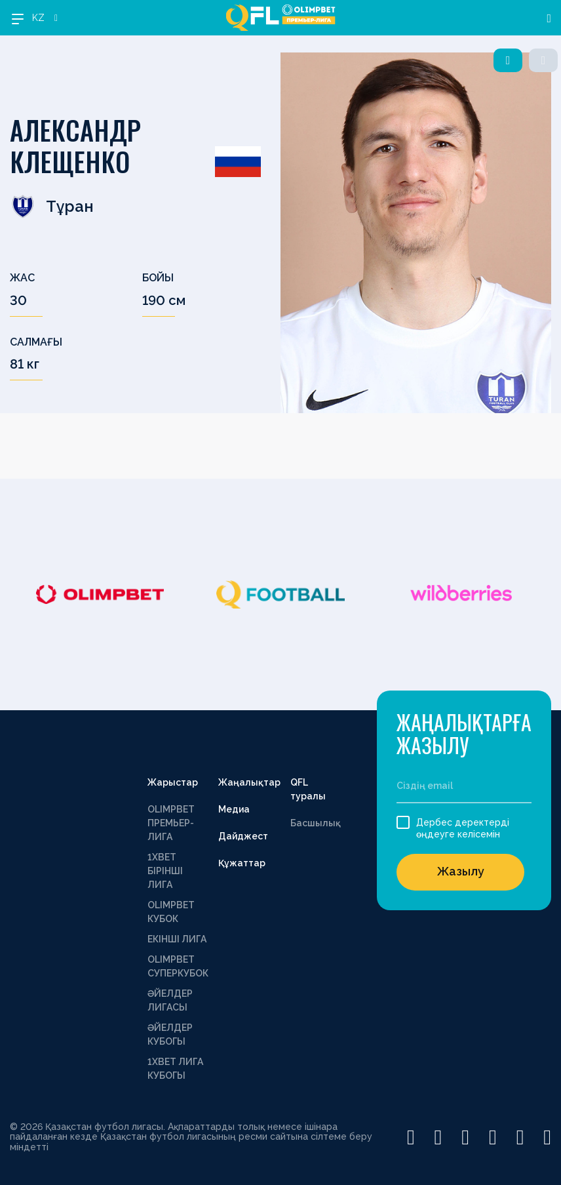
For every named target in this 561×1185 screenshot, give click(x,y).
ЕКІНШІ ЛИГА (176, 939)
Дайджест (243, 836)
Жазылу (460, 871)
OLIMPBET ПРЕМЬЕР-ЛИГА (171, 823)
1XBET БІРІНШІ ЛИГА (165, 871)
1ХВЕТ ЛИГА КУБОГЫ (175, 1068)
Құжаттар (241, 863)
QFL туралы (308, 789)
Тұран (52, 206)
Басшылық (315, 823)
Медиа (234, 809)
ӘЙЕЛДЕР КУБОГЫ (170, 1034)
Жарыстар (172, 782)
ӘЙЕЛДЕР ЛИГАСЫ (170, 1000)
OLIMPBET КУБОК (171, 912)
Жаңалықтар (249, 782)
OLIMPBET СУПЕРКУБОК (177, 966)
